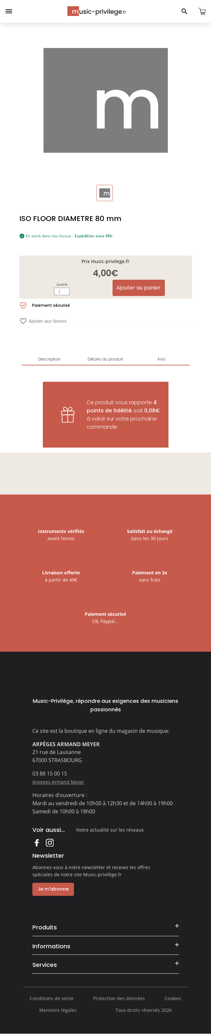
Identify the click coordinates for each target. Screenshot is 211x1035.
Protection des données (119, 999)
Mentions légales (58, 1011)
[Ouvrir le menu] (9, 11)
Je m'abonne (53, 889)
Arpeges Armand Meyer (58, 782)
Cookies (173, 999)
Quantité (62, 285)
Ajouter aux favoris (43, 321)
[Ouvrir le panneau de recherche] (184, 11)
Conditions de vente (52, 999)
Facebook (36, 842)
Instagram (49, 842)
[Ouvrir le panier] (202, 11)
